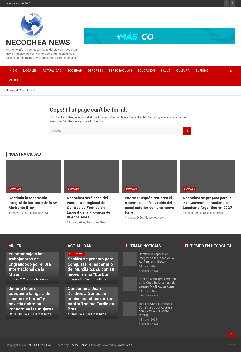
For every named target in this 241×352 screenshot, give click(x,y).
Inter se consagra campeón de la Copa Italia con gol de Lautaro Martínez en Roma (157, 282)
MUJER (14, 80)
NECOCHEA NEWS (38, 42)
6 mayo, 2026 (76, 313)
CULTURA (183, 70)
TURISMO (202, 70)
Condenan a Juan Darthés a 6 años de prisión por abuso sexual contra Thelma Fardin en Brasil (91, 298)
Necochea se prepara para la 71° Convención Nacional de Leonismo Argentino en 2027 (207, 203)
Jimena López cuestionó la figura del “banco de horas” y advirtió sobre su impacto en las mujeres (31, 298)
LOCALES (30, 70)
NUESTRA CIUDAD (25, 154)
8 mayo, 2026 (76, 279)
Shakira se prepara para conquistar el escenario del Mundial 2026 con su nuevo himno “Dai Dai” (91, 267)
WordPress (125, 345)
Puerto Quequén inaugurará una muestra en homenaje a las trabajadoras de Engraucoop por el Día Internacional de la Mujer (31, 259)
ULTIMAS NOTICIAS (143, 246)
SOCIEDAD (74, 70)
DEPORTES (95, 70)
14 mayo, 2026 (18, 212)
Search (187, 131)
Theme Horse (78, 345)
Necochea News (39, 212)
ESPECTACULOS (120, 70)
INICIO (13, 70)
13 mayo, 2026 (76, 222)
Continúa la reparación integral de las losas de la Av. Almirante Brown (33, 203)
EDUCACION (146, 70)
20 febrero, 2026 (19, 313)
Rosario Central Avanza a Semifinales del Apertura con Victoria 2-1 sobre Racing (156, 309)
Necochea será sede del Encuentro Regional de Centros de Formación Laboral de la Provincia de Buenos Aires (88, 207)
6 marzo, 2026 (17, 279)
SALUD (165, 70)
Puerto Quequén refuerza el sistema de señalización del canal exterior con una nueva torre (149, 205)
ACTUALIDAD (52, 70)
